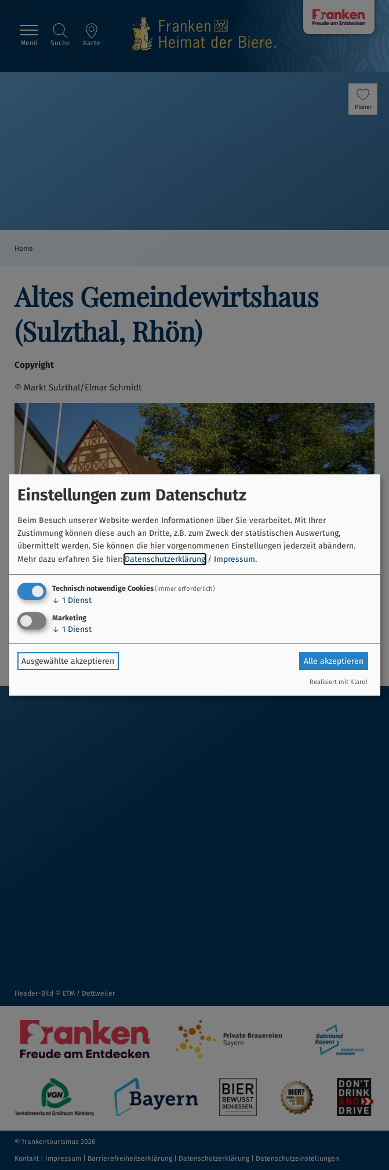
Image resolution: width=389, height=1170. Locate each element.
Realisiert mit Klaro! (339, 682)
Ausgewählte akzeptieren (67, 661)
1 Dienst (72, 600)
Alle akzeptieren (333, 661)
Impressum (234, 559)
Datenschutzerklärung (165, 559)
